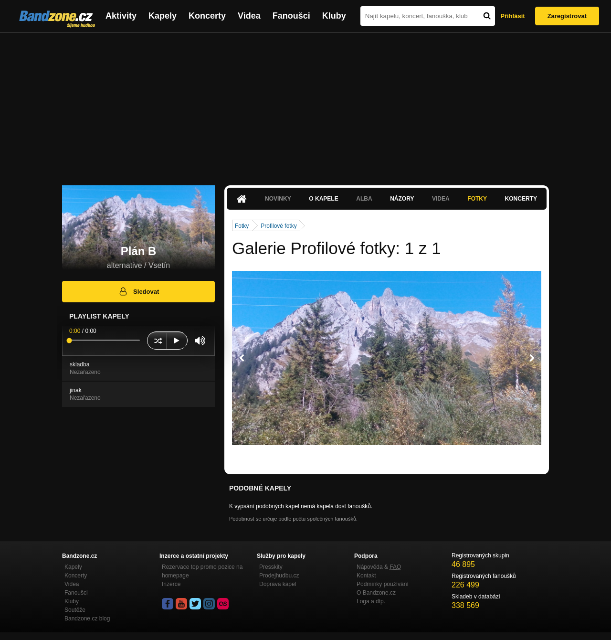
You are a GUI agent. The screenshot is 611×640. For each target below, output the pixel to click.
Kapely (162, 16)
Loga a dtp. (371, 601)
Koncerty (207, 16)
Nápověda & (379, 567)
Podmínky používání (383, 584)
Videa (249, 16)
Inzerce (171, 584)
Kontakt (366, 575)
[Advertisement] (305, 104)
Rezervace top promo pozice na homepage (202, 571)
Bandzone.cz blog (87, 618)
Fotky (477, 198)
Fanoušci (291, 16)
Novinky (278, 198)
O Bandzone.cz (376, 592)
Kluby (334, 16)
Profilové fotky (278, 226)
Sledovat (138, 291)
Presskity (271, 567)
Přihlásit (512, 16)
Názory (402, 198)
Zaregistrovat (567, 16)
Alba (364, 198)
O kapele (323, 198)
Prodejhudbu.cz (279, 575)
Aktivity (121, 16)
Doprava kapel (277, 584)
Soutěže (74, 610)
